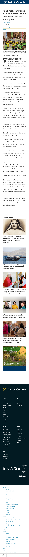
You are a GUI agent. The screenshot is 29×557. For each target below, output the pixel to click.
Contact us (20, 431)
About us (19, 429)
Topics (4, 487)
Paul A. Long (6, 441)
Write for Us (6, 458)
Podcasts (19, 403)
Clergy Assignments (6, 415)
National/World (7, 403)
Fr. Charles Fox (10, 522)
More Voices (6, 446)
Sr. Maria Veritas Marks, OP (7, 435)
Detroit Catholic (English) (9, 553)
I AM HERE (9, 510)
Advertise (5, 456)
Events (4, 421)
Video (18, 402)
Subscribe (5, 454)
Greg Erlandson (10, 524)
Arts (4, 412)
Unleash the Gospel (11, 543)
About (4, 531)
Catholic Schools (7, 411)
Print (4, 29)
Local (4, 402)
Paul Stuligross (7, 445)
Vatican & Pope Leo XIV (9, 27)
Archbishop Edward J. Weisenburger (6, 431)
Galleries (19, 405)
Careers (19, 442)
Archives (19, 433)
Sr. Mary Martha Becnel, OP (7, 438)
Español (5, 420)
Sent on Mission (10, 508)
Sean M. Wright (7, 443)
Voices (4, 516)
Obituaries (5, 418)
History (8, 512)
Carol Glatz (7, 22)
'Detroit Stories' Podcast (12, 504)
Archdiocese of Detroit (21, 436)
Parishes (19, 440)
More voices (9, 528)
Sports (4, 409)
